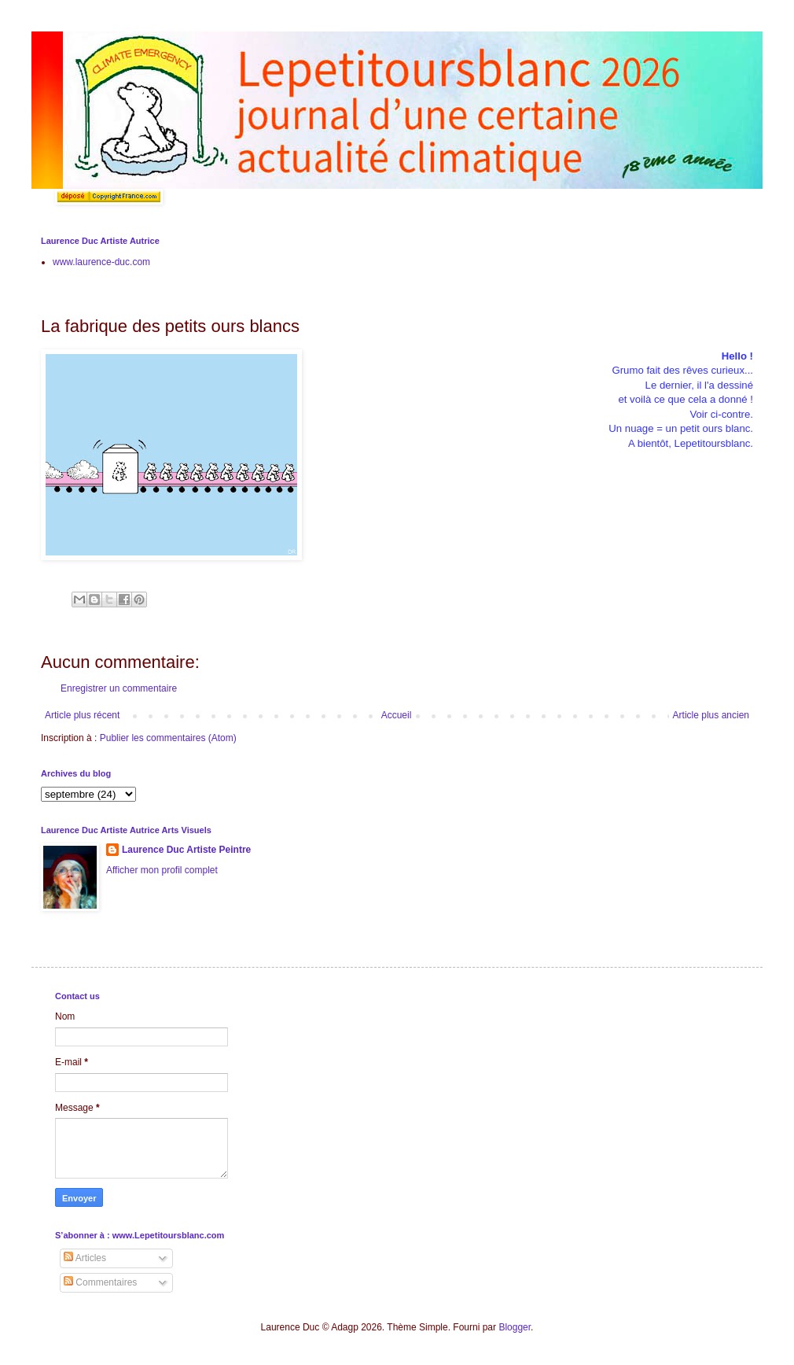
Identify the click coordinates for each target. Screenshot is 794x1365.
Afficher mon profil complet (162, 870)
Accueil (396, 715)
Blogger (514, 1327)
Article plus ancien (711, 715)
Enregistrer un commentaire (119, 688)
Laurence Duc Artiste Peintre (186, 849)
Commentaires (100, 1282)
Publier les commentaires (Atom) (168, 737)
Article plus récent (82, 715)
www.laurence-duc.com (101, 261)
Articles (85, 1258)
